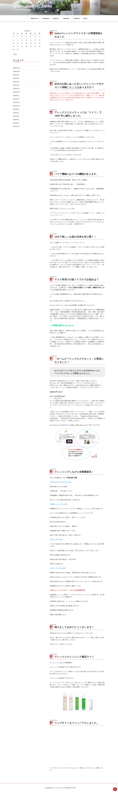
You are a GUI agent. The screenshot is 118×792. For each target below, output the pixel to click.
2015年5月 (16, 119)
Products (56, 18)
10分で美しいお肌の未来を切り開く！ (75, 236)
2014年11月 (16, 126)
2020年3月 (16, 82)
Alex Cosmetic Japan (32, 6)
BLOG (85, 18)
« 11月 (15, 54)
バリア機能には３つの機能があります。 (76, 174)
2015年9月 (16, 109)
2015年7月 (16, 112)
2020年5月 (16, 78)
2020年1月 (16, 85)
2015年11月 (16, 102)
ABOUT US (35, 18)
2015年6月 (16, 116)
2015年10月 (16, 106)
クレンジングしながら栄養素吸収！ (74, 471)
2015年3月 (16, 123)
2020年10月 (16, 71)
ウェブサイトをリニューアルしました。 (76, 723)
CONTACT (77, 18)
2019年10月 (16, 92)
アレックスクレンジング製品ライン (74, 656)
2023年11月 (16, 68)
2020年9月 (16, 75)
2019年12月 (16, 88)
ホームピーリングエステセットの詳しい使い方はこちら (68, 425)
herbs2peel (45, 18)
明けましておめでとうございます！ (74, 627)
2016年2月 (16, 95)
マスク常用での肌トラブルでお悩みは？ (76, 279)
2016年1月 (16, 99)
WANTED (67, 18)
